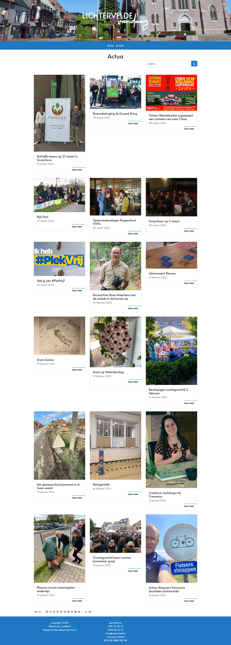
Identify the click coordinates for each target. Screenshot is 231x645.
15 (65, 611)
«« (36, 611)
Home (110, 45)
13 (57, 611)
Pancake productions (65, 629)
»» (90, 611)
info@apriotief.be (115, 633)
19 (79, 611)
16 (68, 611)
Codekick (66, 626)
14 (61, 611)
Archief (120, 45)
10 (47, 611)
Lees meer (77, 169)
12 (54, 611)
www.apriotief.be (115, 636)
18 (75, 611)
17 (72, 611)
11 (50, 611)
